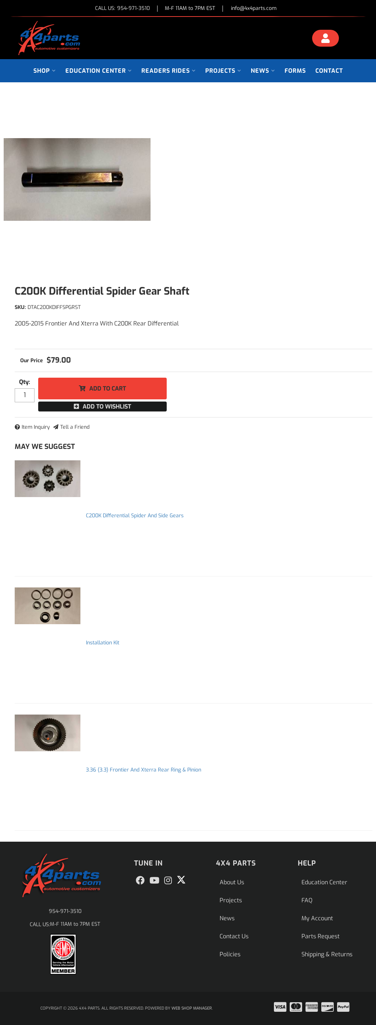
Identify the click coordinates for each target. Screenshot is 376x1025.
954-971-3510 (65, 911)
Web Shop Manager (191, 1008)
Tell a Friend (75, 427)
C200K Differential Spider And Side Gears (135, 515)
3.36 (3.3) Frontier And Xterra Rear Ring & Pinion (143, 769)
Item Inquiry (36, 427)
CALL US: (122, 9)
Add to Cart (107, 388)
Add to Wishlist (107, 406)
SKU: (20, 307)
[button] (45, 70)
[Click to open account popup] (326, 39)
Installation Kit (102, 642)
